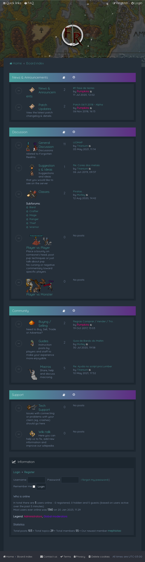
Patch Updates (45, 107)
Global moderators (55, 516)
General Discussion (46, 145)
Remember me (24, 486)
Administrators (33, 516)
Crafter (32, 211)
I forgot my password (94, 479)
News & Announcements (30, 77)
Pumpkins (83, 91)
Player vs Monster (39, 294)
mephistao (114, 530)
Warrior (32, 227)
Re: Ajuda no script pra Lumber (92, 366)
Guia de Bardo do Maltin (88, 340)
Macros (45, 367)
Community (20, 311)
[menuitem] (29, 3)
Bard (30, 207)
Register (29, 472)
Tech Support (44, 408)
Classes (44, 192)
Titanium (82, 145)
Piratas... (78, 191)
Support (18, 395)
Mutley (81, 194)
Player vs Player (38, 248)
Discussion (19, 132)
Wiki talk (45, 432)
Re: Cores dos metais (86, 165)
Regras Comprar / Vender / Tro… (93, 321)
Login (16, 472)
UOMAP (78, 142)
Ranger (32, 219)
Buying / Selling (45, 324)
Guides (43, 341)
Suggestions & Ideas (47, 167)
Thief (31, 223)
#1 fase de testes (83, 88)
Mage (31, 215)
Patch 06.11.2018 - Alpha (88, 104)
